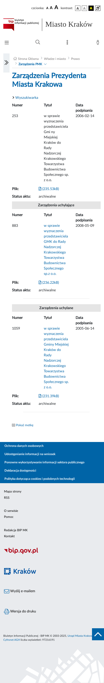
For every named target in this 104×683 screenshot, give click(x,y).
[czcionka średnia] (51, 8)
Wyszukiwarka (26, 97)
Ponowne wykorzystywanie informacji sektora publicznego (44, 462)
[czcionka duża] (57, 8)
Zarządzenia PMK (30, 64)
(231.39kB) (49, 396)
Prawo (75, 59)
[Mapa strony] (68, 43)
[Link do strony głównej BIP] (52, 24)
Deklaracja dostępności (20, 470)
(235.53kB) (49, 189)
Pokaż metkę (24, 425)
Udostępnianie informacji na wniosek (29, 454)
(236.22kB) (49, 282)
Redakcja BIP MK (16, 530)
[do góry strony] (98, 634)
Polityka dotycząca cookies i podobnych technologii (39, 478)
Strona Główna (28, 59)
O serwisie (11, 511)
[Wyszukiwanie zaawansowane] (38, 42)
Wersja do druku (20, 611)
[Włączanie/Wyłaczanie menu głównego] (6, 43)
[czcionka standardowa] (47, 8)
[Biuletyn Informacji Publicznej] (52, 553)
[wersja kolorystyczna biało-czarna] (84, 8)
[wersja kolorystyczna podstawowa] (78, 8)
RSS (7, 497)
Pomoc (9, 517)
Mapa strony (12, 491)
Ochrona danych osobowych (24, 446)
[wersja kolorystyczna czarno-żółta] (91, 8)
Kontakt (9, 536)
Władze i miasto (55, 59)
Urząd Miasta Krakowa (81, 635)
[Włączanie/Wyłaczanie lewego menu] (6, 63)
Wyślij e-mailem (19, 591)
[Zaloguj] (99, 43)
